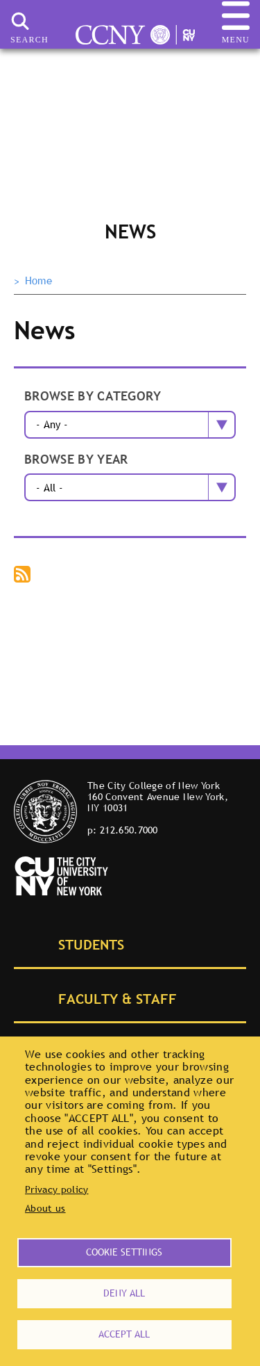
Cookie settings (124, 1252)
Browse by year (76, 460)
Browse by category (93, 396)
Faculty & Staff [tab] (102, 997)
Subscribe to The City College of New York (23, 575)
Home (38, 281)
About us (45, 1208)
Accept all (124, 1334)
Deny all (124, 1293)
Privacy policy (56, 1189)
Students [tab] (75, 943)
